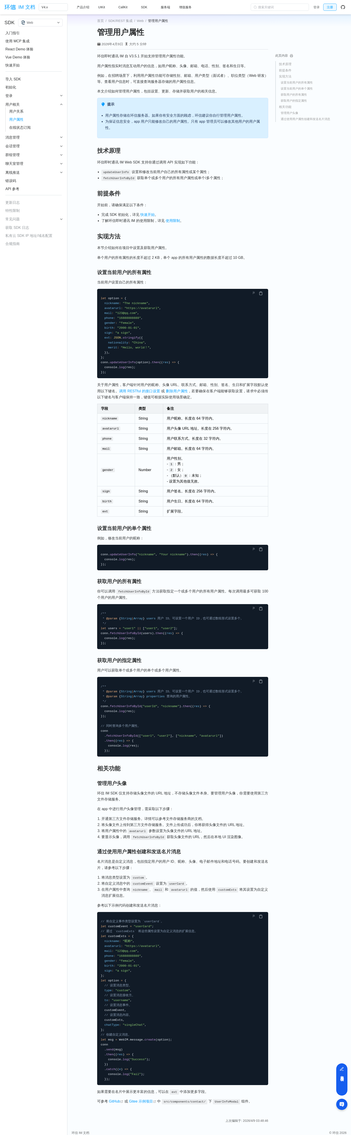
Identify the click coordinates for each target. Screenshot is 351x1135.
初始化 (10, 87)
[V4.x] (53, 7)
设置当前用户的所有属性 (297, 82)
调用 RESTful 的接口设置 (139, 391)
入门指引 (12, 33)
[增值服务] (187, 7)
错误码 (10, 181)
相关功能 (285, 107)
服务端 (165, 7)
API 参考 (12, 189)
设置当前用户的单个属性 (297, 88)
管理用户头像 (289, 113)
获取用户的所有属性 (294, 94)
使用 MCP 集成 (17, 41)
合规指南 (12, 244)
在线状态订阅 (20, 127)
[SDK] (146, 7)
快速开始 (12, 65)
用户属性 (16, 119)
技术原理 (285, 64)
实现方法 (285, 76)
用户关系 (16, 111)
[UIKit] (103, 7)
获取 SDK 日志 (17, 228)
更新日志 (12, 202)
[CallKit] (125, 7)
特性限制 (12, 210)
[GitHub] (343, 7)
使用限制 (173, 221)
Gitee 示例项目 (142, 1097)
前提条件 (285, 70)
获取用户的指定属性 (294, 100)
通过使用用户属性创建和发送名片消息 (305, 119)
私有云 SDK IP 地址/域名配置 (28, 236)
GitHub (116, 1097)
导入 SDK (13, 79)
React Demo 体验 (19, 49)
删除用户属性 (177, 391)
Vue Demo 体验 (17, 57)
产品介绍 (83, 7)
